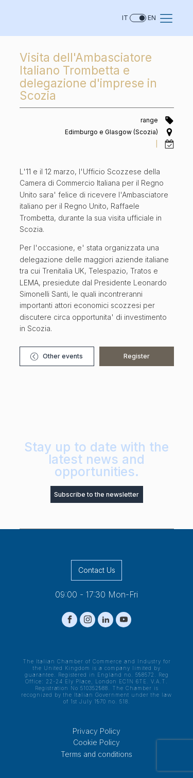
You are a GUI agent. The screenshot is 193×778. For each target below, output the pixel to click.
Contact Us (96, 570)
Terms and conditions (96, 754)
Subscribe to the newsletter (96, 494)
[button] (57, 356)
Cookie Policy (96, 742)
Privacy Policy (96, 731)
